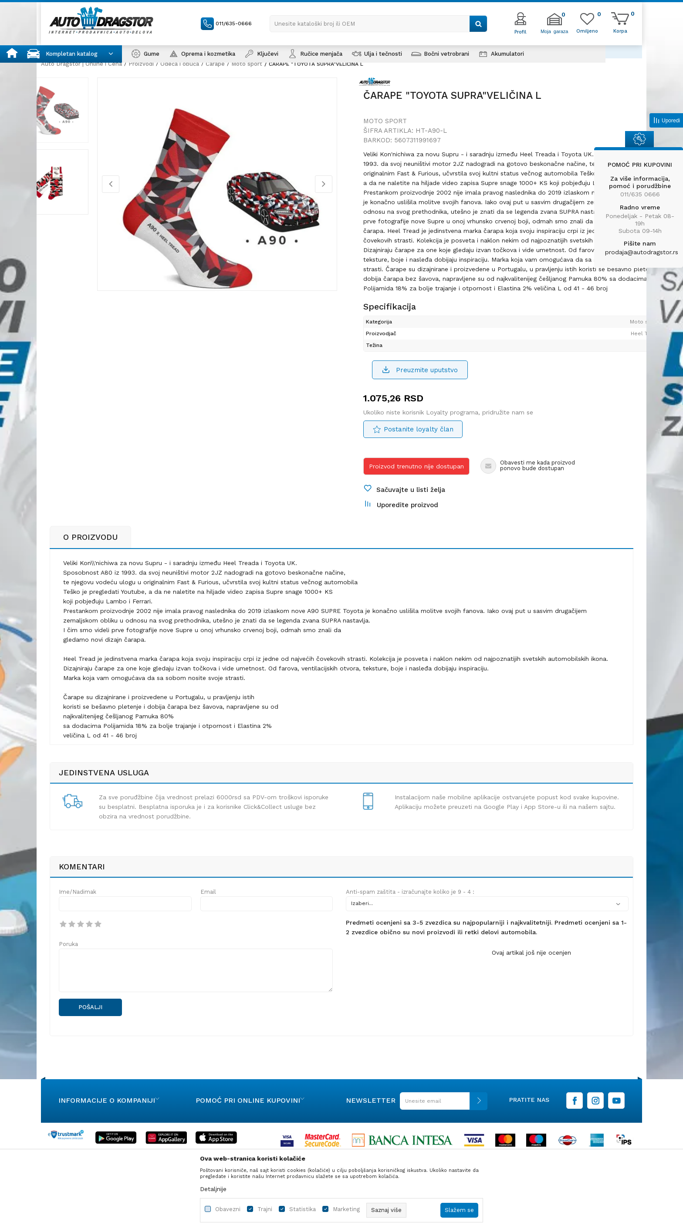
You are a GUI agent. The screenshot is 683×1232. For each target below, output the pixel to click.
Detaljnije (213, 1188)
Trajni (264, 1209)
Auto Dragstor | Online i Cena (81, 64)
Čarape (215, 64)
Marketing (346, 1209)
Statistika (302, 1209)
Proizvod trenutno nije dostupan (416, 497)
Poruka (68, 988)
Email (208, 936)
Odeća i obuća (179, 64)
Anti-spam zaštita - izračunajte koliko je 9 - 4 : (410, 936)
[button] (378, 23)
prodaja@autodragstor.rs (641, 252)
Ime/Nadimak (77, 936)
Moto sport (246, 64)
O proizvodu (90, 581)
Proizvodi (141, 64)
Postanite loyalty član (418, 461)
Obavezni (227, 1209)
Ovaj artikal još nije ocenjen (531, 996)
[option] (82, 117)
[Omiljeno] (587, 30)
